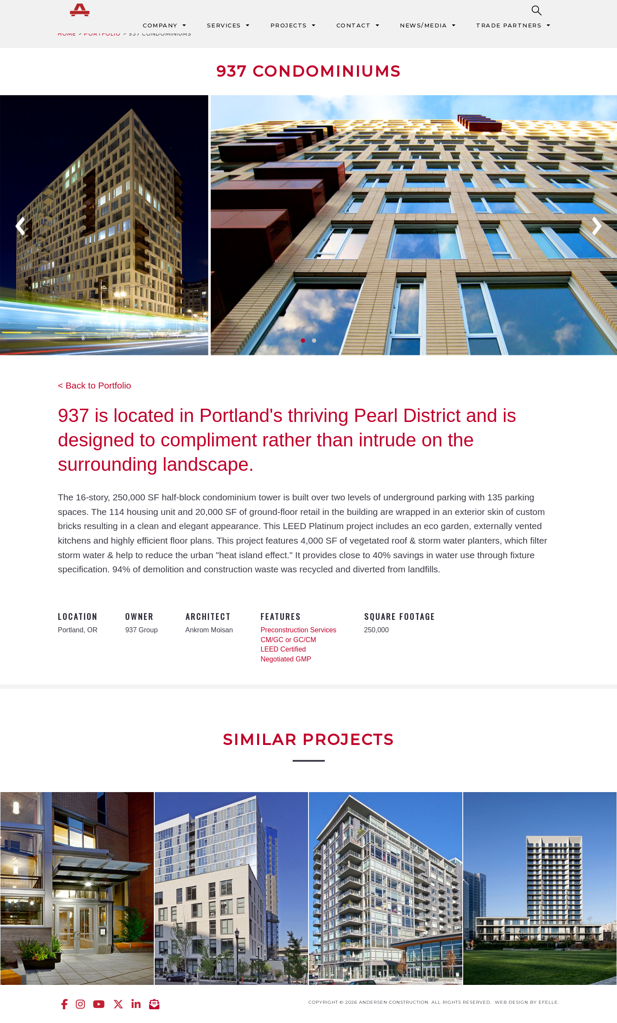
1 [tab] (303, 340)
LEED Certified (283, 649)
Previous (20, 226)
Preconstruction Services (298, 630)
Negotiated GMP (286, 659)
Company (160, 25)
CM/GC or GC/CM (288, 639)
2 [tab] (314, 340)
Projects (288, 25)
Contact (353, 25)
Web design (511, 1002)
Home (67, 33)
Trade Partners (509, 25)
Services (224, 25)
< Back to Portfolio (94, 385)
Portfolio (102, 33)
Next (597, 226)
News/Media (423, 25)
